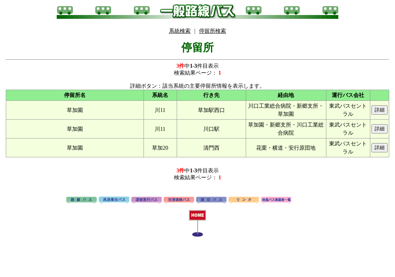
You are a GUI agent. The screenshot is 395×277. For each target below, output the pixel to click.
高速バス (114, 200)
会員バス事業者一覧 (276, 200)
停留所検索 (212, 31)
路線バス (81, 200)
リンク (243, 200)
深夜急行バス (146, 200)
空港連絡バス (179, 200)
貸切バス (211, 200)
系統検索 (180, 31)
